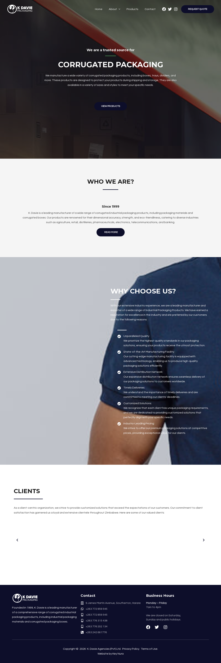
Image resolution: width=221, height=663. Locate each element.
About (116, 9)
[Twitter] (170, 9)
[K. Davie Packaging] (20, 9)
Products (134, 9)
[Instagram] (176, 9)
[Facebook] (164, 9)
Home (101, 9)
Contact (150, 9)
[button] (17, 540)
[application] (120, 9)
